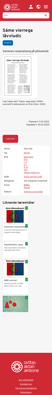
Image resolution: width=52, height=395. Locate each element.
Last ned (10, 138)
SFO (25, 159)
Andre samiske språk (33, 177)
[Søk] (26, 15)
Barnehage (28, 157)
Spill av (8, 43)
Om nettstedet (26, 380)
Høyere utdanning (32, 173)
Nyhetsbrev (26, 392)
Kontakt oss (26, 384)
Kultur (27, 185)
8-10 (26, 167)
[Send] (46, 15)
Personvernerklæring (26, 388)
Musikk (27, 153)
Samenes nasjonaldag (33, 192)
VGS (25, 170)
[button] (38, 7)
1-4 (25, 162)
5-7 (25, 165)
